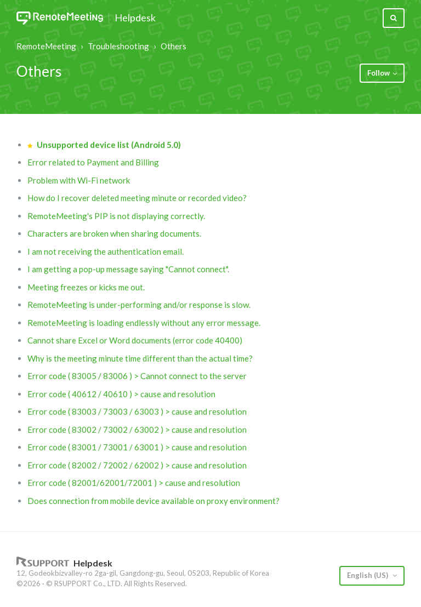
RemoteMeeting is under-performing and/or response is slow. (139, 305)
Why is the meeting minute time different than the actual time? (140, 358)
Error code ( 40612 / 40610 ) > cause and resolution (121, 394)
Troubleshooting (118, 46)
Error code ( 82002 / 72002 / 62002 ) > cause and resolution (137, 465)
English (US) (368, 575)
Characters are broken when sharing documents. (114, 233)
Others (173, 46)
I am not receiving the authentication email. (105, 251)
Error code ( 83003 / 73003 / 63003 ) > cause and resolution (137, 411)
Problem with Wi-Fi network (78, 180)
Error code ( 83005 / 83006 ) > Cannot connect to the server (137, 376)
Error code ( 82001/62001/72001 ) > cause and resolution (133, 483)
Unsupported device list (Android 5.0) (109, 145)
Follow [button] (378, 72)
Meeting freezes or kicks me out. (86, 287)
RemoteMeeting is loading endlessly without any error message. (143, 323)
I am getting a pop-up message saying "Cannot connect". (128, 269)
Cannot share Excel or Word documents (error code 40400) (134, 340)
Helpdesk (135, 18)
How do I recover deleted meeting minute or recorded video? (137, 198)
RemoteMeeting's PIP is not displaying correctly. (116, 216)
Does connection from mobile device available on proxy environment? (153, 501)
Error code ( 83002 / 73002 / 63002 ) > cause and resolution (137, 429)
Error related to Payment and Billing (93, 162)
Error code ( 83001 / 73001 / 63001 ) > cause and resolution (137, 447)
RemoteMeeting (46, 46)
